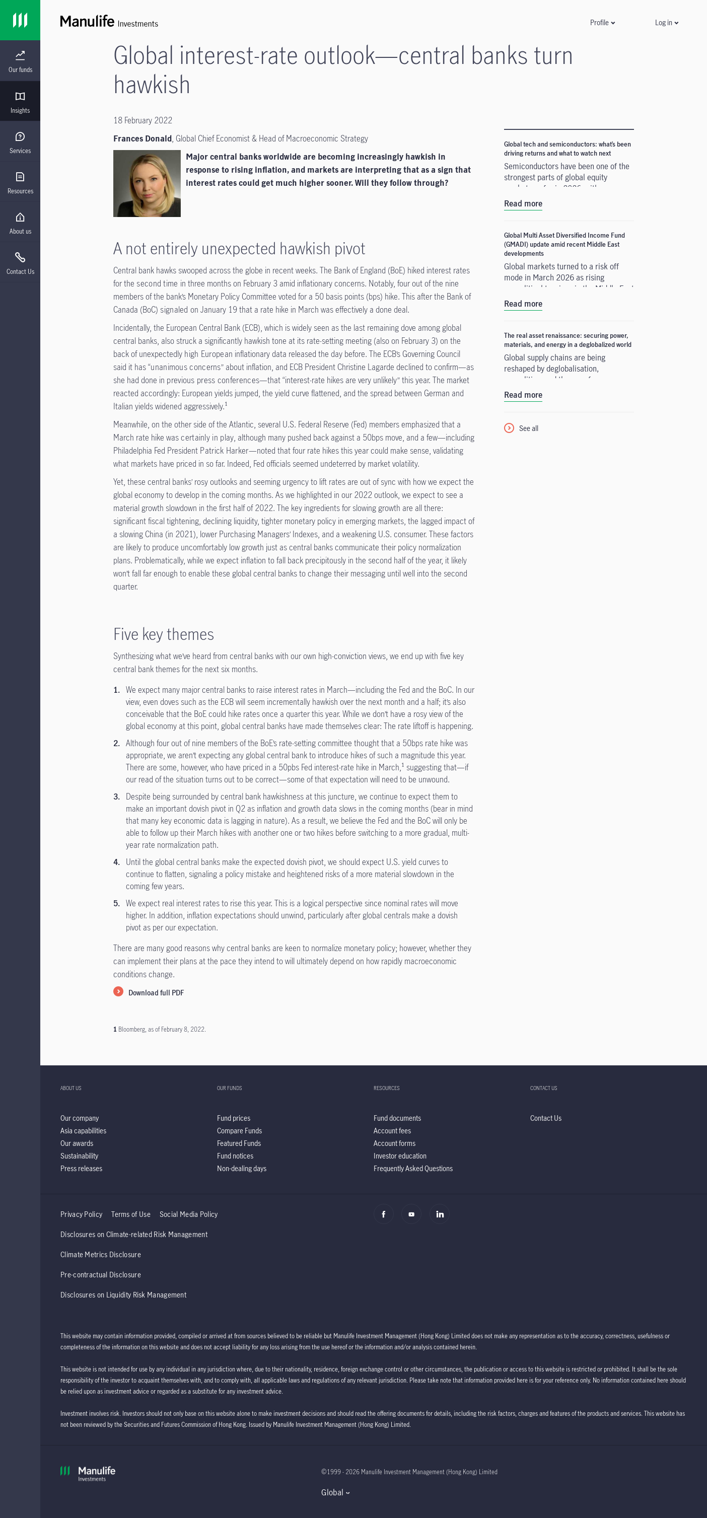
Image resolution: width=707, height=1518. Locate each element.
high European (208, 353)
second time (157, 283)
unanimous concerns (186, 367)
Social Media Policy (189, 1214)
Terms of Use (131, 1214)
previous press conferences (213, 380)
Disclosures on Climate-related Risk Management (133, 1234)
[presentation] (20, 60)
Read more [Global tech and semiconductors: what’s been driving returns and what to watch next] (523, 203)
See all (528, 428)
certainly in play (207, 437)
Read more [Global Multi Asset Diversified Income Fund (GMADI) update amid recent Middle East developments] (523, 303)
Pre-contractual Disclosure (100, 1274)
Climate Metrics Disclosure (100, 1254)
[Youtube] (414, 1219)
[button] (602, 22)
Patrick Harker (224, 450)
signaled (174, 309)
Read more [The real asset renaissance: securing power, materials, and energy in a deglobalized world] (523, 394)
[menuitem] (20, 62)
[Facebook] (386, 1219)
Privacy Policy (81, 1214)
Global (332, 1492)
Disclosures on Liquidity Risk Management (123, 1294)
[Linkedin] (442, 1219)
